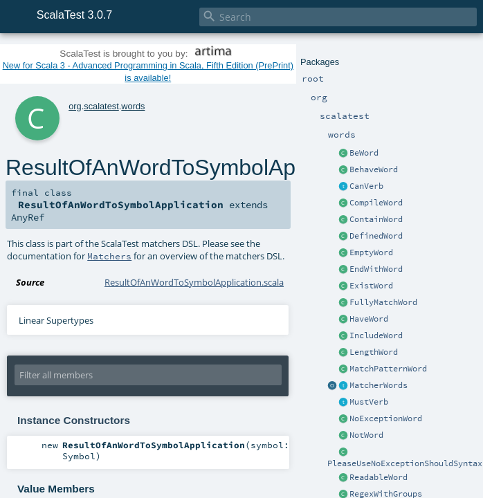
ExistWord (371, 285)
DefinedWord (376, 236)
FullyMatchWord (383, 302)
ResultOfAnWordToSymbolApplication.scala (194, 282)
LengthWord (373, 352)
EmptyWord (371, 252)
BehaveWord (373, 169)
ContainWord (376, 219)
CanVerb (366, 186)
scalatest (101, 106)
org (75, 106)
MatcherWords (378, 385)
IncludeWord (376, 335)
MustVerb (368, 402)
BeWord (364, 153)
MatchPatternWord (388, 369)
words (133, 106)
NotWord (366, 435)
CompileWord (376, 203)
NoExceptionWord (385, 418)
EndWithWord (376, 269)
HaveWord (368, 319)
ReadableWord (378, 477)
